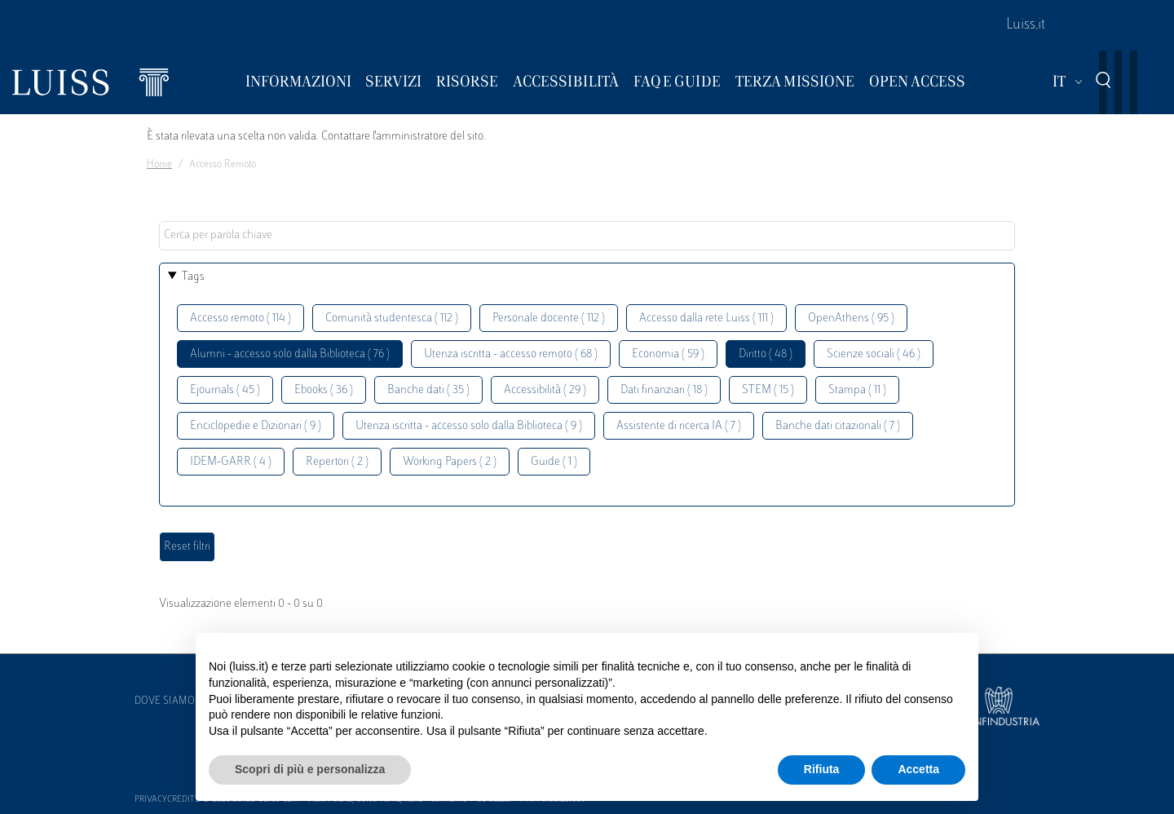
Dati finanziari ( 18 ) (664, 390)
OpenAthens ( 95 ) (851, 318)
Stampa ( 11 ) (857, 390)
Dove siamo (165, 701)
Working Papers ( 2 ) (450, 462)
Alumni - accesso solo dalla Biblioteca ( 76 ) (290, 354)
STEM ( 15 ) (768, 390)
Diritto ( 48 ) (765, 354)
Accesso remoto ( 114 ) (240, 318)
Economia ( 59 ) (668, 354)
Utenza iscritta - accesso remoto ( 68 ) (511, 354)
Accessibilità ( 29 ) (545, 390)
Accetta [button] (918, 769)
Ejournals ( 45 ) (225, 390)
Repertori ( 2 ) (337, 462)
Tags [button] (193, 277)
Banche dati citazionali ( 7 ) (837, 426)
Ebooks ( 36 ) (323, 390)
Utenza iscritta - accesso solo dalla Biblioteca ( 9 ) (468, 426)
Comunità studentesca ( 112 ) (391, 318)
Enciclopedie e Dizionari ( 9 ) (255, 426)
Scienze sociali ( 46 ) (873, 354)
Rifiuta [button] (822, 769)
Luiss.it (1025, 25)
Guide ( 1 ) (554, 462)
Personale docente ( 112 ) (548, 318)
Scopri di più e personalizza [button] (310, 769)
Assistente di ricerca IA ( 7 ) (678, 426)
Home (159, 165)
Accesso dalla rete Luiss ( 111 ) (706, 318)
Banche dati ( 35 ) (428, 390)
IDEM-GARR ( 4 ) (230, 462)
